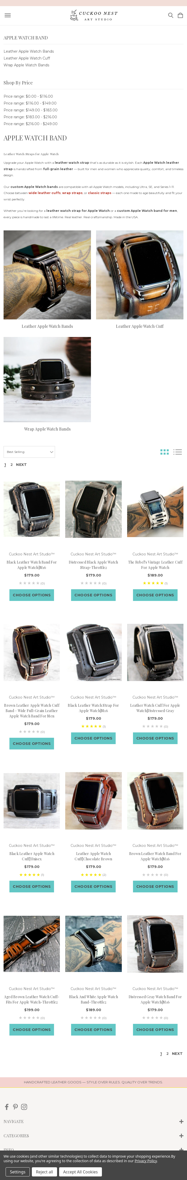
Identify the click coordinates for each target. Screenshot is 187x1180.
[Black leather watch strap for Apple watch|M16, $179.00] (93, 652)
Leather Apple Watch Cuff (27, 58)
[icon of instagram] (24, 1107)
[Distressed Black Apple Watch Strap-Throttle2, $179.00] (93, 509)
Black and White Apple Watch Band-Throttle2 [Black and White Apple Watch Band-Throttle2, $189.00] (93, 999)
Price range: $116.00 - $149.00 (30, 103)
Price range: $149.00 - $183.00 (31, 110)
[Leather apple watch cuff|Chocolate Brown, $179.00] (93, 801)
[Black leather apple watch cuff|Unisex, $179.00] (32, 801)
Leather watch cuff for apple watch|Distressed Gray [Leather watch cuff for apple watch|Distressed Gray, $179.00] (155, 708)
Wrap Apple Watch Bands (26, 65)
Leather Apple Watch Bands (29, 51)
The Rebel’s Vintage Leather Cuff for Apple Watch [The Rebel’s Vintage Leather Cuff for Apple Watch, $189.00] (155, 565)
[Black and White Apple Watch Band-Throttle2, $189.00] (93, 944)
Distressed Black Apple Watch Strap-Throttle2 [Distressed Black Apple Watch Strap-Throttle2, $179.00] (93, 565)
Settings (17, 1172)
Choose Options (32, 595)
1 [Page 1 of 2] (5, 465)
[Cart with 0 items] (180, 15)
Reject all (44, 1172)
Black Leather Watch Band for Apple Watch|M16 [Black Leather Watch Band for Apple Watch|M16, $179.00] (32, 565)
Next (21, 465)
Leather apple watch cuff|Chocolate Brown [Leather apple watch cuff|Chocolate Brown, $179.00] (93, 856)
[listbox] (29, 452)
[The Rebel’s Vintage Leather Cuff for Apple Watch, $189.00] (155, 509)
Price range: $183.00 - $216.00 (30, 117)
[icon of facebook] (7, 1107)
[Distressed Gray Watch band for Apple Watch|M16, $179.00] (155, 944)
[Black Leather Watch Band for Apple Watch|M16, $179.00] (32, 509)
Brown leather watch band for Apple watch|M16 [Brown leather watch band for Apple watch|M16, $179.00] (155, 856)
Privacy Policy (146, 1160)
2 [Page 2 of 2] (11, 465)
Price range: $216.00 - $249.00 (31, 124)
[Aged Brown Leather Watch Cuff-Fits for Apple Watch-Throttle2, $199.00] (32, 944)
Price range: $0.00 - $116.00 (28, 96)
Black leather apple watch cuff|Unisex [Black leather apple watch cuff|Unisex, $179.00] (31, 856)
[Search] (170, 15)
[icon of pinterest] (15, 1107)
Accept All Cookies (80, 1172)
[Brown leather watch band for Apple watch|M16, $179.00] (155, 801)
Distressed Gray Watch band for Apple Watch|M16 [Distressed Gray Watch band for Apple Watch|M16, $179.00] (155, 999)
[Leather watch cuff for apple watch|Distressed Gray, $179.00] (155, 652)
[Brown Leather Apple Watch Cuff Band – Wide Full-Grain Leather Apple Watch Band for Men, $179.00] (32, 652)
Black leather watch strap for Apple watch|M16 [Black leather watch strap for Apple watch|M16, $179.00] (93, 708)
